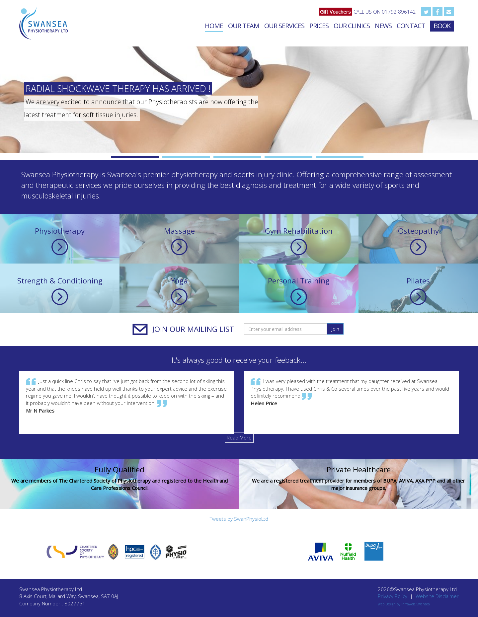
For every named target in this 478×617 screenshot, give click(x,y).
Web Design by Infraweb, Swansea (404, 604)
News (383, 25)
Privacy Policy (392, 596)
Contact (411, 25)
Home (214, 25)
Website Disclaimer (437, 596)
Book (442, 25)
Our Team (243, 25)
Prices (319, 25)
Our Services (284, 25)
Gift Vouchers (335, 11)
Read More (239, 437)
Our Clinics (352, 25)
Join (335, 329)
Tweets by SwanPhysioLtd (239, 518)
